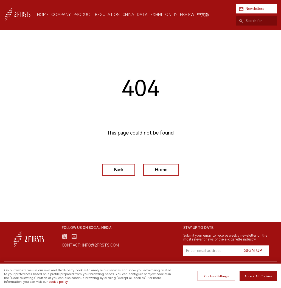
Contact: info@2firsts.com (90, 245)
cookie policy (58, 282)
